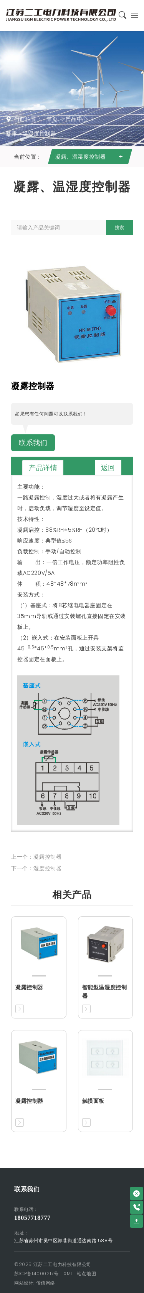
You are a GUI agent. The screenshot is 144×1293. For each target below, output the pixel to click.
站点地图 (86, 1273)
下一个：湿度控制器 (36, 868)
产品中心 (76, 119)
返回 (108, 467)
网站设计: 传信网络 (34, 1283)
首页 (52, 119)
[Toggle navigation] (133, 15)
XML (68, 1273)
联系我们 (33, 442)
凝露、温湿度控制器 (31, 133)
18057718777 (32, 1217)
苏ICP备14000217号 (36, 1273)
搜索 (119, 227)
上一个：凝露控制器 (36, 857)
